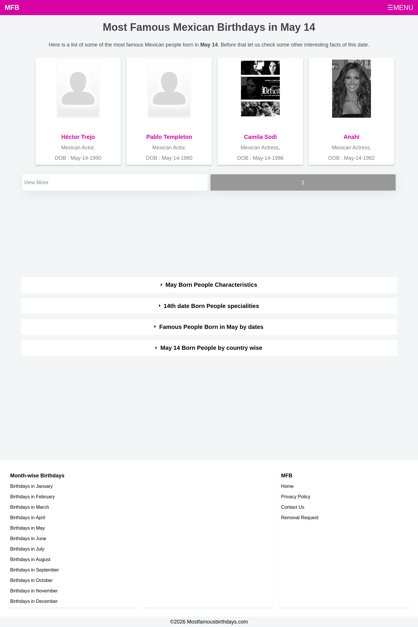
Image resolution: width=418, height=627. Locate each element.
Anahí (352, 137)
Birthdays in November (34, 590)
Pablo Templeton (169, 137)
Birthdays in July (27, 548)
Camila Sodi (260, 137)
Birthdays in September (34, 569)
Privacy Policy (295, 496)
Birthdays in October (31, 580)
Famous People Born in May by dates (211, 327)
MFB (12, 7)
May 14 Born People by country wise (211, 348)
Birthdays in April (27, 517)
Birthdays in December (34, 601)
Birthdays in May (27, 528)
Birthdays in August (30, 559)
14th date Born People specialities (211, 306)
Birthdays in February (32, 496)
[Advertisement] (195, 232)
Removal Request (299, 517)
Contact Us (292, 507)
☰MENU (400, 7)
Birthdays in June (28, 538)
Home (287, 486)
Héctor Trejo (78, 137)
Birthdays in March (29, 507)
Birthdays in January (31, 486)
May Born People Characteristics (211, 285)
